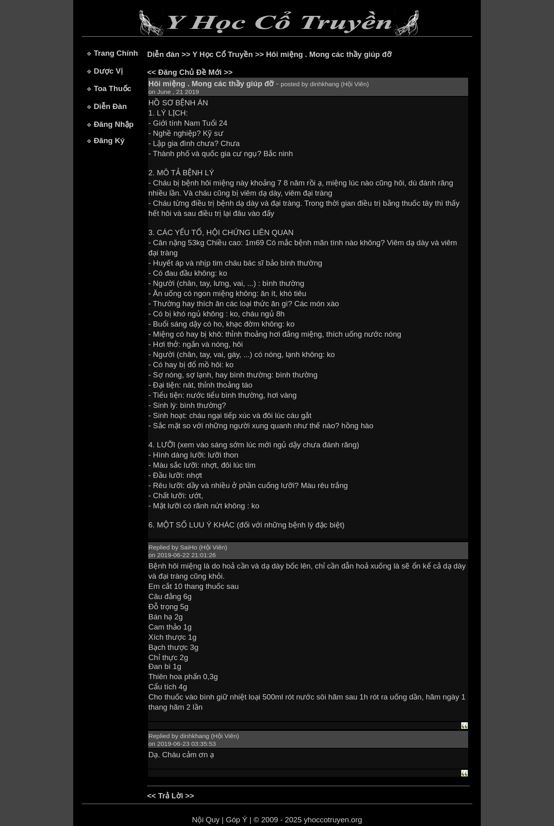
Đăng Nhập (113, 124)
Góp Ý (236, 819)
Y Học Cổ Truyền (222, 54)
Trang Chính (116, 53)
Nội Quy (206, 819)
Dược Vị (108, 71)
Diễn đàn (163, 54)
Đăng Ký (109, 140)
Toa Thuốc (112, 88)
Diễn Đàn (110, 106)
